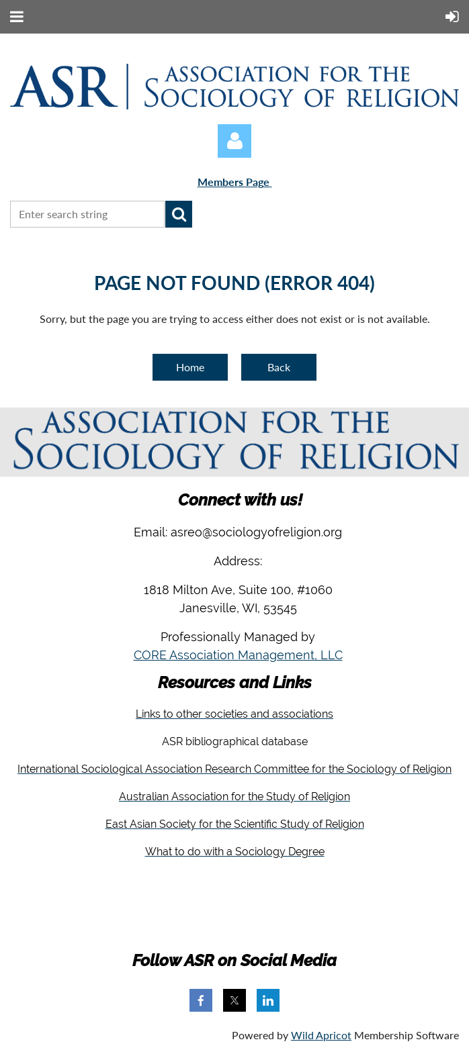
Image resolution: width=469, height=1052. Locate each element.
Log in (234, 141)
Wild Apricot (321, 1035)
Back (278, 367)
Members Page (235, 181)
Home (190, 367)
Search (178, 214)
